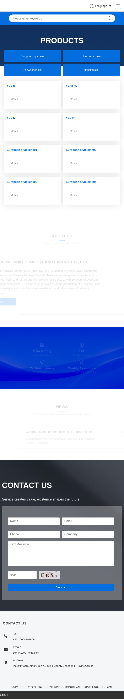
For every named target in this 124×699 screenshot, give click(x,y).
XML (110, 687)
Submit (61, 587)
